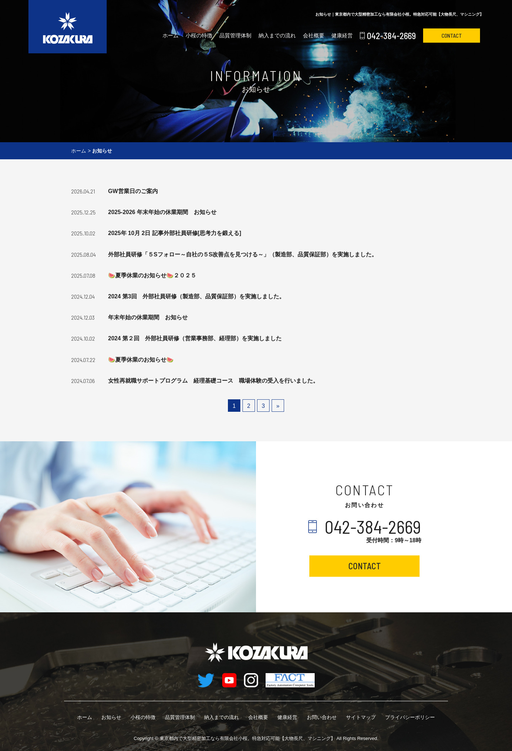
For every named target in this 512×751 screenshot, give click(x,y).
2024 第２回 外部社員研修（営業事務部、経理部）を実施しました (195, 338)
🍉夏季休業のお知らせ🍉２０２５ (152, 275)
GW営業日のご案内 (133, 191)
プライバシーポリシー (410, 717)
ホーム (170, 35)
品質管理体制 (235, 35)
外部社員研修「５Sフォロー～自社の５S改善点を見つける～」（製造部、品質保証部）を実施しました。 (242, 254)
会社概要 (313, 35)
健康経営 (342, 35)
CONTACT (452, 35)
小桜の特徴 (199, 35)
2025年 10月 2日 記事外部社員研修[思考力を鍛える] (174, 233)
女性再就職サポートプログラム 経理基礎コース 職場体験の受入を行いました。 (213, 381)
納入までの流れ (277, 35)
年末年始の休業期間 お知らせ (148, 317)
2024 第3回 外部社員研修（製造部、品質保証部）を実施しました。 (196, 296)
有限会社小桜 (247, 738)
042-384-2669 (391, 35)
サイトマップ (361, 717)
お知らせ (111, 717)
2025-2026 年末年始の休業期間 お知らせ (162, 212)
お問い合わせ (322, 717)
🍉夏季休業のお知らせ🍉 (141, 360)
